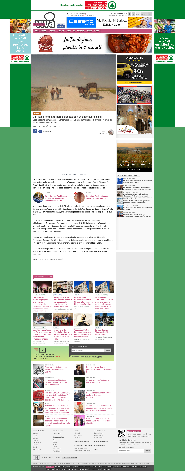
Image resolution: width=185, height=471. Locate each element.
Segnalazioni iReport (101, 441)
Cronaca (35, 438)
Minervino (134, 466)
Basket (55, 442)
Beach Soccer (78, 435)
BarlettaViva (44, 19)
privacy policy (97, 357)
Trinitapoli (106, 469)
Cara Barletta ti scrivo (80, 448)
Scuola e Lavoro (58, 431)
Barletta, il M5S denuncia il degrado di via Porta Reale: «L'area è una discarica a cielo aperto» (57, 422)
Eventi (35, 447)
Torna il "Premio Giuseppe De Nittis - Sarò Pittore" (103, 332)
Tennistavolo (57, 451)
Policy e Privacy (54, 458)
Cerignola (92, 466)
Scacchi (76, 431)
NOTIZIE (44, 31)
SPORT (52, 31)
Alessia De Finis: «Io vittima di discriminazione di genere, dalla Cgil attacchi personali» (99, 408)
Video (96, 449)
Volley (55, 444)
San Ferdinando (72, 469)
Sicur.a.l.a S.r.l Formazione (82, 450)
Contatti (44, 458)
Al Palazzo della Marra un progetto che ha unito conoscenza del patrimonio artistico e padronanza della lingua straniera (42, 304)
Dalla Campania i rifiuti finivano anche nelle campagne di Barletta (99, 395)
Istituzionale (37, 442)
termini (87, 357)
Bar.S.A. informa (99, 433)
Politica (35, 440)
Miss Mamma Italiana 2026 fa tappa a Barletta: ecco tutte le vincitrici (98, 420)
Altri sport (77, 437)
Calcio (55, 440)
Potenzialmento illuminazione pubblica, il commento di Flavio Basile (99, 369)
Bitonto (77, 466)
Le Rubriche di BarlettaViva (83, 445)
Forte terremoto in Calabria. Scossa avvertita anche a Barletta (56, 369)
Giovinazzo (109, 466)
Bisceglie (69, 466)
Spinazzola (84, 469)
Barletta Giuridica (99, 431)
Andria (57, 466)
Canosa (84, 466)
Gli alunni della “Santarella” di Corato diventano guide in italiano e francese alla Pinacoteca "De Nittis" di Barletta (104, 303)
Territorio (35, 445)
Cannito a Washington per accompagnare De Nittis (97, 197)
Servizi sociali (37, 449)
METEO (89, 31)
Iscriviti (108, 350)
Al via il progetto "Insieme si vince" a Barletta (97, 381)
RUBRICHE (71, 31)
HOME (36, 31)
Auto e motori (98, 435)
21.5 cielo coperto (81, 14)
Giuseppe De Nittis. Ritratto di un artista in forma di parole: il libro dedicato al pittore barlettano (63, 302)
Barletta (50, 466)
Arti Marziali (57, 449)
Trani (99, 469)
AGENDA (61, 31)
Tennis (55, 446)
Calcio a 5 (77, 433)
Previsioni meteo (99, 445)
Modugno (143, 466)
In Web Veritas (98, 437)
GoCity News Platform (70, 457)
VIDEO (96, 31)
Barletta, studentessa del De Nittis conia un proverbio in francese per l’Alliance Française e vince (42, 334)
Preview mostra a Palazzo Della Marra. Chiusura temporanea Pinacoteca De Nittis (83, 300)
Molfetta (50, 469)
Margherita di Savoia (121, 466)
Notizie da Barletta (39, 431)
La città (35, 436)
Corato (100, 466)
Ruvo (63, 469)
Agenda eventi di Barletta (82, 441)
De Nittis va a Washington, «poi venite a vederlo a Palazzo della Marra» (56, 198)
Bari (63, 466)
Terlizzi (92, 469)
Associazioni (57, 433)
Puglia (58, 469)
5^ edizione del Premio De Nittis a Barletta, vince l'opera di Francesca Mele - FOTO (63, 334)
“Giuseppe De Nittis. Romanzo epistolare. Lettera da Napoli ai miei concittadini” (83, 333)
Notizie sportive (58, 437)
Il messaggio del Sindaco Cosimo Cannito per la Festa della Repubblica (57, 382)
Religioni (35, 434)
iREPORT (80, 31)
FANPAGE (60, 26)
